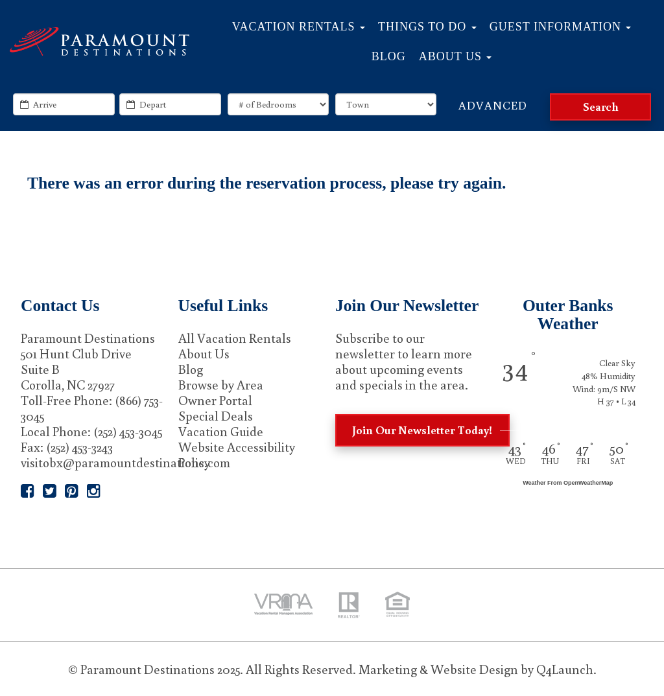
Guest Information (561, 26)
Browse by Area (220, 384)
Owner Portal (215, 399)
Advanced (492, 105)
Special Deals (215, 415)
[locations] (385, 104)
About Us (455, 56)
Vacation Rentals (298, 26)
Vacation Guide (220, 431)
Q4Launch (564, 668)
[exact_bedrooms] (278, 104)
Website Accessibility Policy (236, 454)
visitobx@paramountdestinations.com (125, 462)
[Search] (600, 107)
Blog (389, 56)
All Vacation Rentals (234, 337)
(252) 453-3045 (127, 431)
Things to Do (427, 26)
